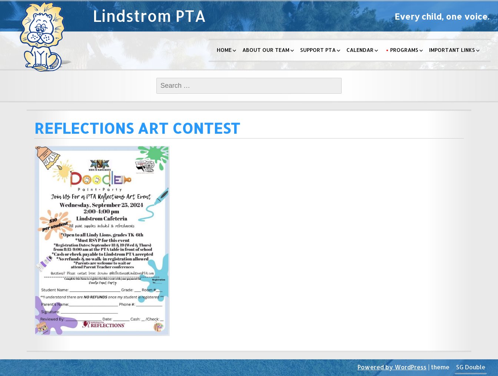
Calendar (360, 50)
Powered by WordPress (392, 367)
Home (224, 50)
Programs (404, 50)
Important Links (452, 50)
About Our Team (265, 50)
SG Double (470, 367)
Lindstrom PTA (149, 16)
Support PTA (318, 50)
